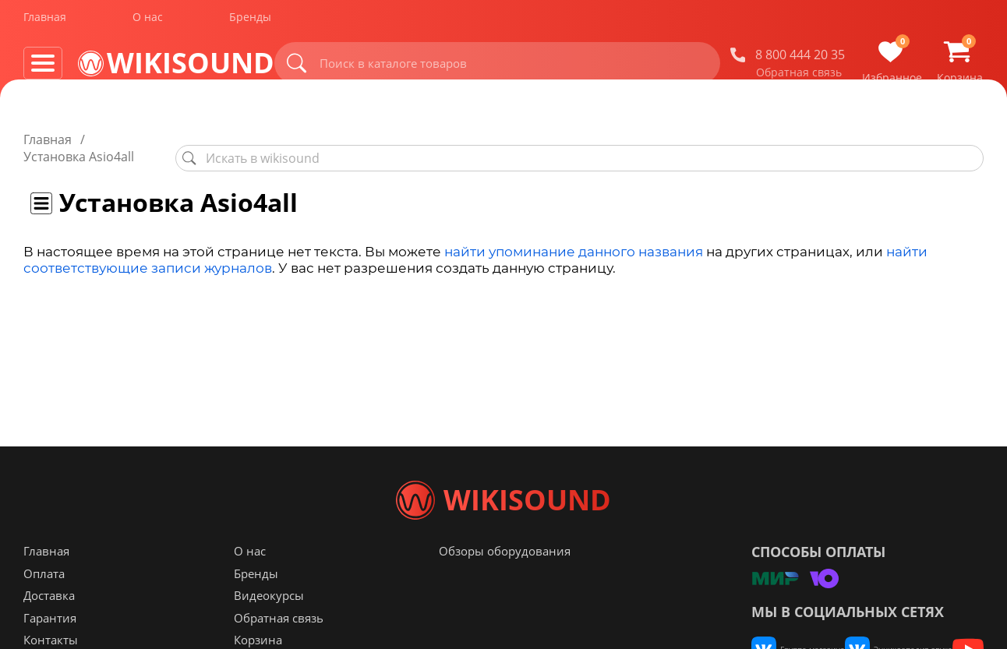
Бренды (250, 22)
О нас (147, 22)
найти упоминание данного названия (573, 234)
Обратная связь (799, 77)
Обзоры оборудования (505, 582)
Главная (44, 22)
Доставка (49, 626)
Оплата (44, 604)
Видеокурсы (269, 626)
